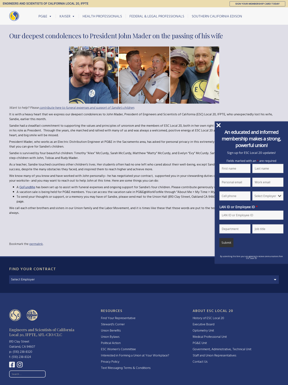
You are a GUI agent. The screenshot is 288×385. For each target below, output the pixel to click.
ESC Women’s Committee (118, 349)
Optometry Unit (203, 330)
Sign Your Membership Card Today (257, 4)
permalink (36, 244)
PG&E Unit (200, 343)
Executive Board (203, 324)
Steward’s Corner (113, 324)
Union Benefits (111, 330)
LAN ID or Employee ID (240, 207)
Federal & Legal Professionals (156, 16)
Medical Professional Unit (210, 336)
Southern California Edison (217, 16)
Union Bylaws (110, 336)
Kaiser (67, 16)
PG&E (45, 16)
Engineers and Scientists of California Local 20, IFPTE (45, 3)
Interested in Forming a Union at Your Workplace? (135, 355)
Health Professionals (102, 16)
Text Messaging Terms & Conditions (126, 368)
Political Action (111, 343)
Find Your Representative (118, 318)
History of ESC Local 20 (208, 318)
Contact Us (200, 361)
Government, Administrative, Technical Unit (222, 349)
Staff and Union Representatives (214, 355)
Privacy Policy (110, 361)
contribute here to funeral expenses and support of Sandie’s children (86, 107)
